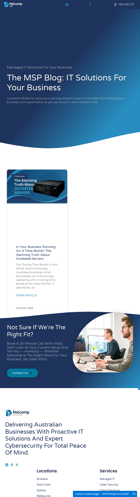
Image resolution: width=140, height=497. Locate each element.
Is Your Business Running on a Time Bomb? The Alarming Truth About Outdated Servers (35, 253)
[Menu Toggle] (67, 4)
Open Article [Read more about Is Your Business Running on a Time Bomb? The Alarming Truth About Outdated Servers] (26, 295)
